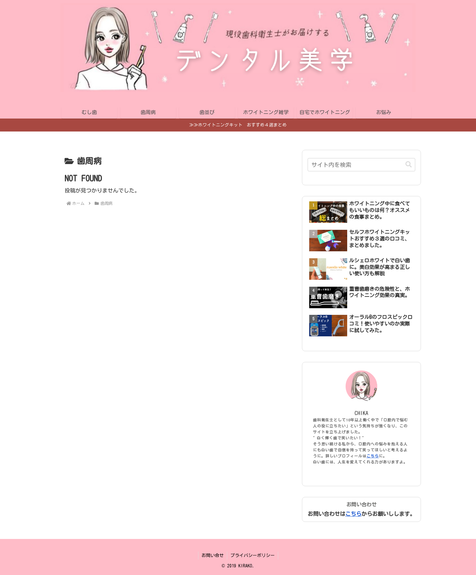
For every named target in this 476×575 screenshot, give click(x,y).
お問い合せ (213, 555)
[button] (408, 164)
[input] (361, 164)
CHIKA (361, 413)
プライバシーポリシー (252, 555)
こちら (372, 456)
